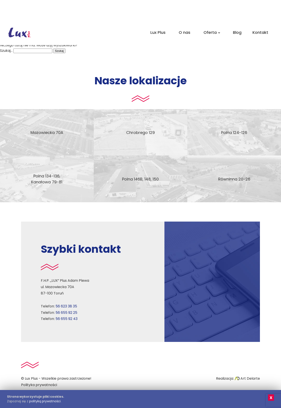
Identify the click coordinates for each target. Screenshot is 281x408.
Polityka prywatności (39, 384)
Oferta (212, 32)
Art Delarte (247, 378)
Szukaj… (6, 50)
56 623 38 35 (66, 306)
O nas (184, 32)
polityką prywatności (45, 401)
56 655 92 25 (66, 312)
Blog (237, 32)
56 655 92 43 (66, 318)
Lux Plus (158, 32)
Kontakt (260, 32)
